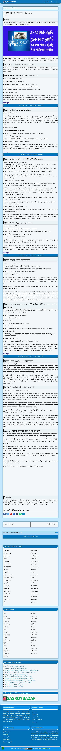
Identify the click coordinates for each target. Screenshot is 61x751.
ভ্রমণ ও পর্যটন (6, 737)
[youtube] (48, 2)
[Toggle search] (54, 1)
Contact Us (35, 714)
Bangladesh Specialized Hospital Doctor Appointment (20, 680)
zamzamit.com (46, 749)
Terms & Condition (37, 719)
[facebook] (43, 2)
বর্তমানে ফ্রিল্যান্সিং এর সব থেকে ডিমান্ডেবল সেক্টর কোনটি (30, 105)
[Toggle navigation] (57, 1)
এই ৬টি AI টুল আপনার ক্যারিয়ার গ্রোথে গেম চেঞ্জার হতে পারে (20, 672)
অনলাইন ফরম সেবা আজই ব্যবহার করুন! (15, 666)
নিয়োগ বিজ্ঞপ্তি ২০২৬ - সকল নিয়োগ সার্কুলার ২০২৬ (18, 682)
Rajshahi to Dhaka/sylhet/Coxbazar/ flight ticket (19, 678)
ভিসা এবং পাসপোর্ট (7, 742)
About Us (34, 712)
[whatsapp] (45, 2)
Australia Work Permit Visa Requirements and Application (22, 670)
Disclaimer (34, 722)
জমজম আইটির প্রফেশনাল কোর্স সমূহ (14, 686)
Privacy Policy (35, 717)
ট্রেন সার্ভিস (5, 735)
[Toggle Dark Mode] (51, 1)
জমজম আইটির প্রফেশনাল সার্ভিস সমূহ (14, 684)
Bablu (45, 732)
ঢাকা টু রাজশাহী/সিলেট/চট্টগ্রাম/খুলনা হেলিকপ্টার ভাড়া (18, 676)
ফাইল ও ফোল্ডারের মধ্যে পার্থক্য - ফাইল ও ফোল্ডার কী (30, 356)
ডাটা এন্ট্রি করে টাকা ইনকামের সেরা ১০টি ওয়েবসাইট (30, 154)
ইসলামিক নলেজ (6, 732)
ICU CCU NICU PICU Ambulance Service (16, 668)
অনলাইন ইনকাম (6, 740)
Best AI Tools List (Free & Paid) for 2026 (16, 674)
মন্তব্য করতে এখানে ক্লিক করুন (30, 536)
